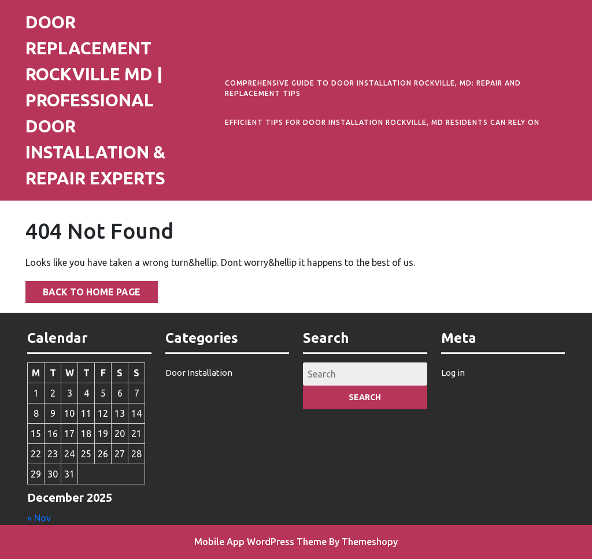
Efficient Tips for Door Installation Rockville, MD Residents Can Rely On (382, 122)
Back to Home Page (82, 289)
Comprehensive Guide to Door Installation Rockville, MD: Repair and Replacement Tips (373, 88)
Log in (453, 372)
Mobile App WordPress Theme (260, 541)
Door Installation (198, 372)
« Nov (39, 518)
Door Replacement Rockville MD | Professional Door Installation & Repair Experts (95, 100)
